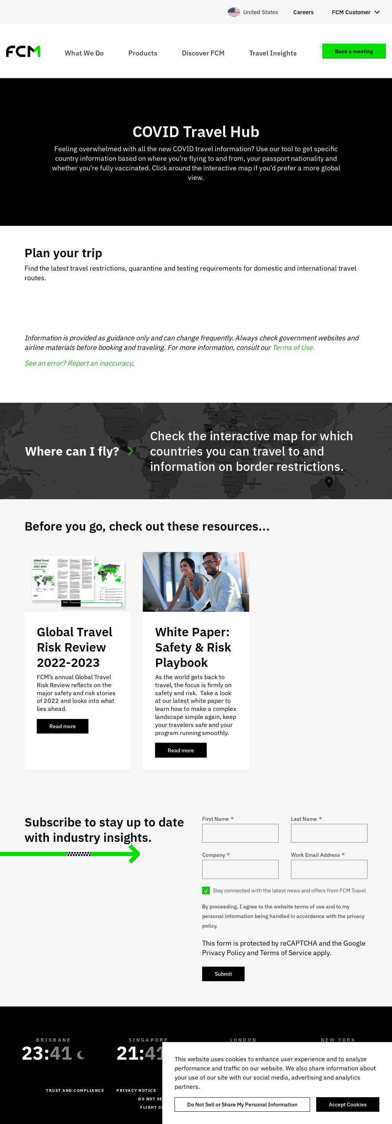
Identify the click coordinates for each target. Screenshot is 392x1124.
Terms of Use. (293, 347)
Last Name (306, 818)
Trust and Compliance (75, 1090)
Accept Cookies (348, 1104)
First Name (218, 818)
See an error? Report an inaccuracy (78, 363)
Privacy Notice (136, 1090)
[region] (277, 1083)
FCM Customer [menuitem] (351, 12)
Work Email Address (318, 854)
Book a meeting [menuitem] (354, 51)
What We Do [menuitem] (84, 53)
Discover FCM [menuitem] (203, 53)
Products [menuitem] (142, 53)
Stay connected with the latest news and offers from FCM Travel (289, 890)
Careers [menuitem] (303, 12)
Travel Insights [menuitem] (273, 53)
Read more (68, 728)
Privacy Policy (223, 952)
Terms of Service (286, 952)
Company (216, 854)
